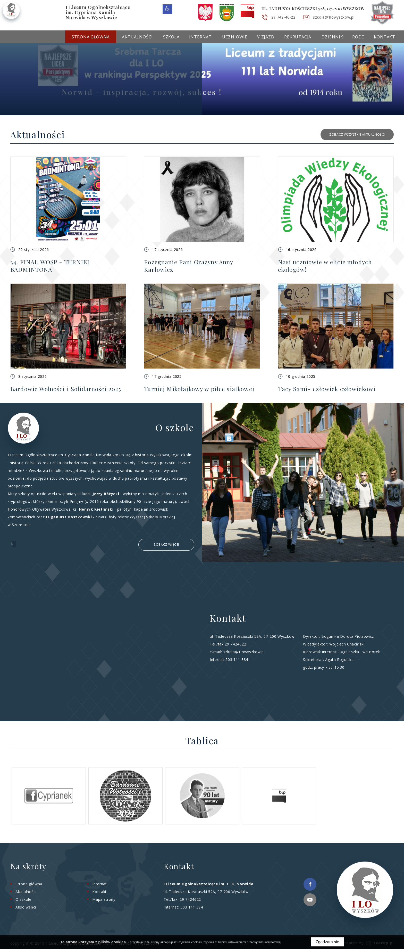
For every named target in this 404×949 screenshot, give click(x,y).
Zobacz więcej (166, 544)
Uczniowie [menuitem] (234, 37)
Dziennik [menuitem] (332, 37)
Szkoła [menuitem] (171, 37)
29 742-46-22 (285, 17)
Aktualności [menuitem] (137, 37)
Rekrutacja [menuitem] (297, 37)
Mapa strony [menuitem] (103, 898)
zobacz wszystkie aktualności (357, 134)
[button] (68, 214)
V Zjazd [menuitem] (265, 37)
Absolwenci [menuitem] (25, 906)
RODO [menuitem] (358, 37)
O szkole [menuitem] (23, 898)
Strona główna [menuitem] (91, 37)
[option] (202, 77)
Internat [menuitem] (200, 37)
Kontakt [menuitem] (384, 37)
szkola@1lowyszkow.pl (338, 17)
